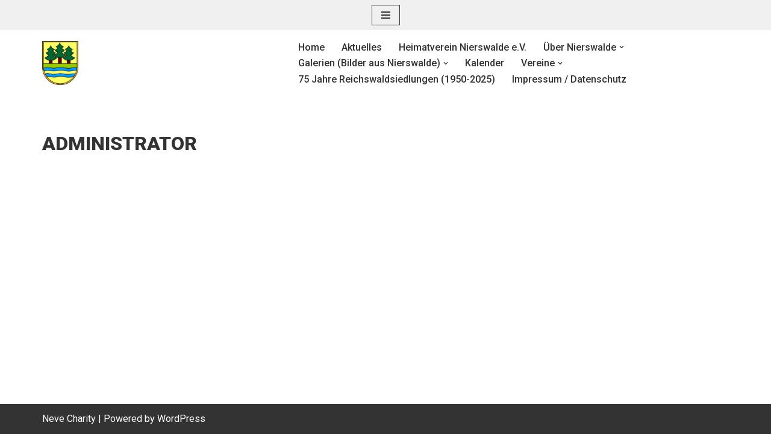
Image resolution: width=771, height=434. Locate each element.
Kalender (484, 63)
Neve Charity (69, 418)
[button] (621, 47)
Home (311, 47)
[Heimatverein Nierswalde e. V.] (160, 63)
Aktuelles (362, 47)
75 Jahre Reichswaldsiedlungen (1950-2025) (396, 79)
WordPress (181, 418)
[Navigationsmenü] (386, 15)
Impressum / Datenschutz (569, 79)
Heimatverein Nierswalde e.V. (462, 47)
